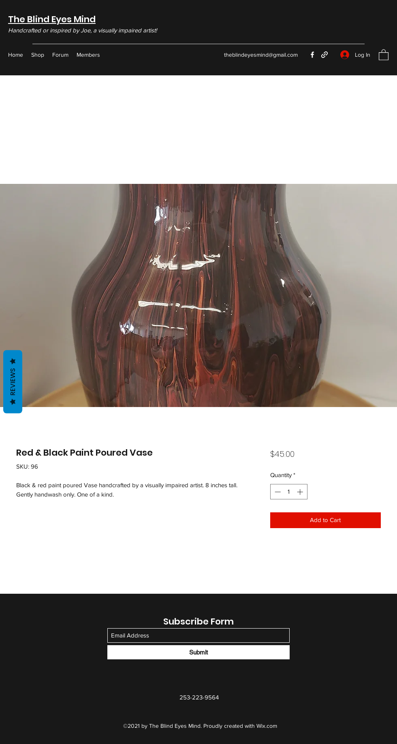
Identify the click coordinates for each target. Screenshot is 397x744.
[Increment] (300, 491)
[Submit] (198, 652)
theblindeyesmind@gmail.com (261, 54)
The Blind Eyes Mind (52, 19)
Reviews (12, 381)
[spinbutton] (288, 491)
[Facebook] (312, 55)
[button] (383, 54)
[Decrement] (276, 491)
